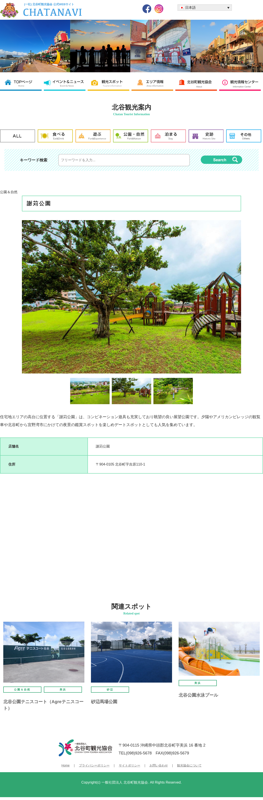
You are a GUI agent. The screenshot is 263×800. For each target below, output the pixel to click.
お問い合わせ (158, 765)
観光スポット (110, 83)
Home (65, 765)
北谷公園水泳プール (198, 695)
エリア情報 (153, 83)
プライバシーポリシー (94, 765)
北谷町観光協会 (197, 83)
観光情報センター (241, 83)
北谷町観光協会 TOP (22, 83)
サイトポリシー (129, 765)
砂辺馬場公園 (104, 701)
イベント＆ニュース (66, 83)
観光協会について (189, 765)
